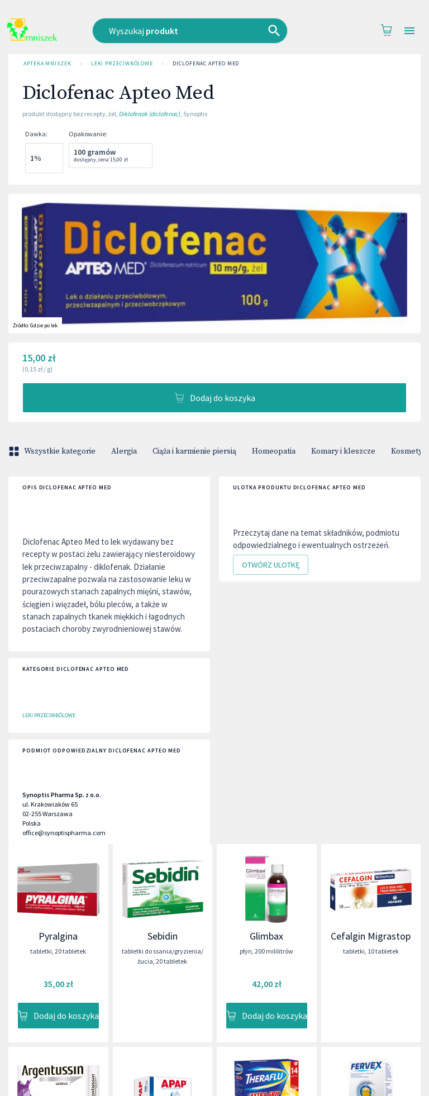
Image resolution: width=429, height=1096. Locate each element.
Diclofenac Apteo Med (206, 63)
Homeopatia (273, 451)
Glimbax (266, 936)
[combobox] (198, 31)
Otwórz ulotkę (270, 565)
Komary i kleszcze (343, 451)
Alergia (124, 451)
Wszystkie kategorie (53, 451)
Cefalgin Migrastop (371, 936)
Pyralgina (58, 936)
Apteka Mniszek (47, 63)
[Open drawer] (409, 31)
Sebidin (162, 936)
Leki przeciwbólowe (122, 63)
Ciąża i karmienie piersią (194, 451)
